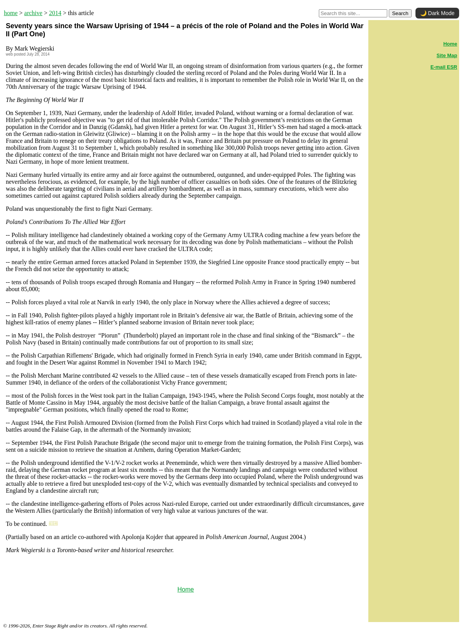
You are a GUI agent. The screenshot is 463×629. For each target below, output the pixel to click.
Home (185, 589)
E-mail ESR (444, 67)
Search (400, 13)
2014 (55, 13)
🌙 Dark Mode (437, 13)
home (11, 13)
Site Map (447, 55)
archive (33, 13)
